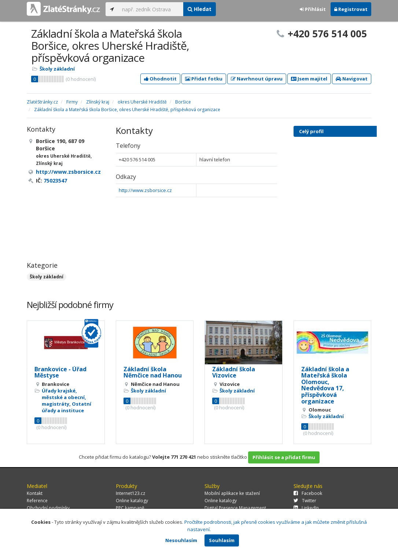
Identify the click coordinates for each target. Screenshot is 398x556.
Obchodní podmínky (48, 508)
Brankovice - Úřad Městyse (60, 372)
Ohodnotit (160, 78)
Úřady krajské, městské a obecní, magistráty (64, 397)
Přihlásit (313, 9)
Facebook (308, 493)
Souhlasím (222, 540)
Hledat (199, 8)
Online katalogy (132, 500)
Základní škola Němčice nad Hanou (153, 372)
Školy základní (57, 68)
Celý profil (311, 131)
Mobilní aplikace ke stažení (232, 493)
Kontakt (35, 493)
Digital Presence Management (235, 508)
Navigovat (352, 78)
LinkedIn (306, 508)
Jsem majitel (309, 78)
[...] (151, 9)
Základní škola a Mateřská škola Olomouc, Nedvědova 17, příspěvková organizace (325, 385)
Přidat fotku (203, 78)
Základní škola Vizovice (233, 372)
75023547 (55, 180)
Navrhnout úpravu (257, 78)
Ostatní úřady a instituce (66, 407)
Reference (37, 500)
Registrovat (351, 9)
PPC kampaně (130, 508)
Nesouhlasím (181, 540)
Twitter (305, 500)
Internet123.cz (130, 493)
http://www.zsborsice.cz (145, 190)
